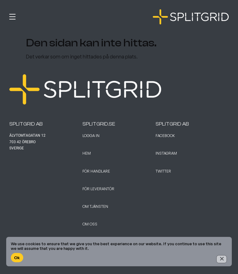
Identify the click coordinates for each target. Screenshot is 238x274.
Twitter (163, 171)
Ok (17, 257)
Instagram (166, 153)
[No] (221, 259)
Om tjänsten (95, 206)
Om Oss (89, 224)
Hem (86, 153)
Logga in (90, 135)
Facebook (165, 135)
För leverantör (98, 188)
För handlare (96, 171)
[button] (62, 15)
